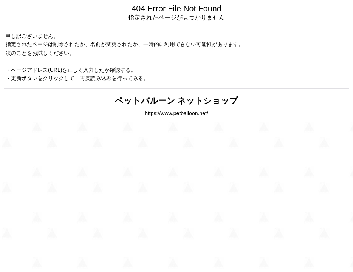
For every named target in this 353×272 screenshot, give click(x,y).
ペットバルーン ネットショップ (176, 100)
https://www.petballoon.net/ (176, 113)
